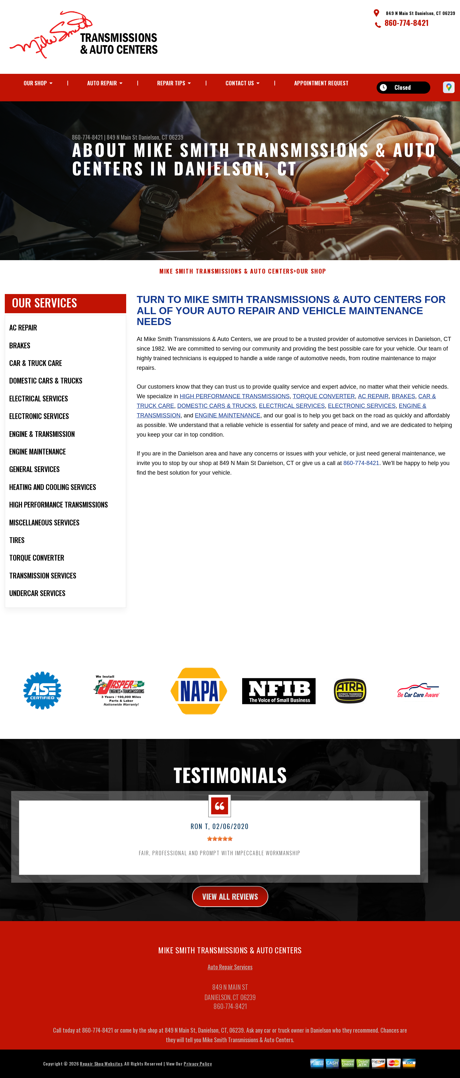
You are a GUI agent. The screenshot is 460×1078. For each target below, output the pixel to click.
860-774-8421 (407, 22)
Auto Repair (102, 83)
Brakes (403, 400)
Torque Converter (324, 400)
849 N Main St (122, 137)
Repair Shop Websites (101, 1067)
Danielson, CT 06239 (161, 137)
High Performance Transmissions (235, 400)
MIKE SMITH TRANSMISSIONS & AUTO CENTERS (226, 275)
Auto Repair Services (230, 971)
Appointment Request (321, 83)
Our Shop (35, 83)
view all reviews (230, 900)
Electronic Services (362, 410)
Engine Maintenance (227, 419)
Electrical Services (292, 410)
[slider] (220, 842)
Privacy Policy (197, 1067)
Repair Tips (171, 83)
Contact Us (240, 83)
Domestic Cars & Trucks (216, 410)
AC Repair (373, 400)
